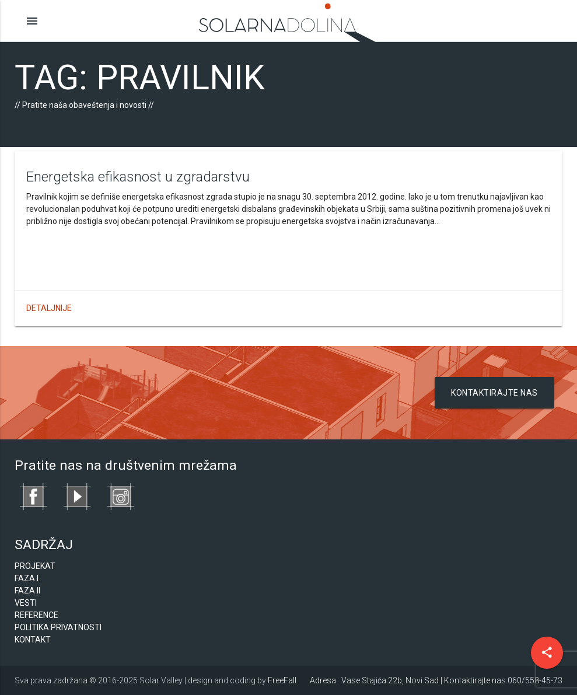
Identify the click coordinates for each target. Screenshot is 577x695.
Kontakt (33, 639)
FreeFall (282, 680)
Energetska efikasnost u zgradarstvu (138, 177)
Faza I (27, 578)
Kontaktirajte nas (494, 392)
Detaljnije (49, 308)
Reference (36, 615)
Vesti (26, 602)
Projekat (35, 566)
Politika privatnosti (58, 627)
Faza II (27, 590)
